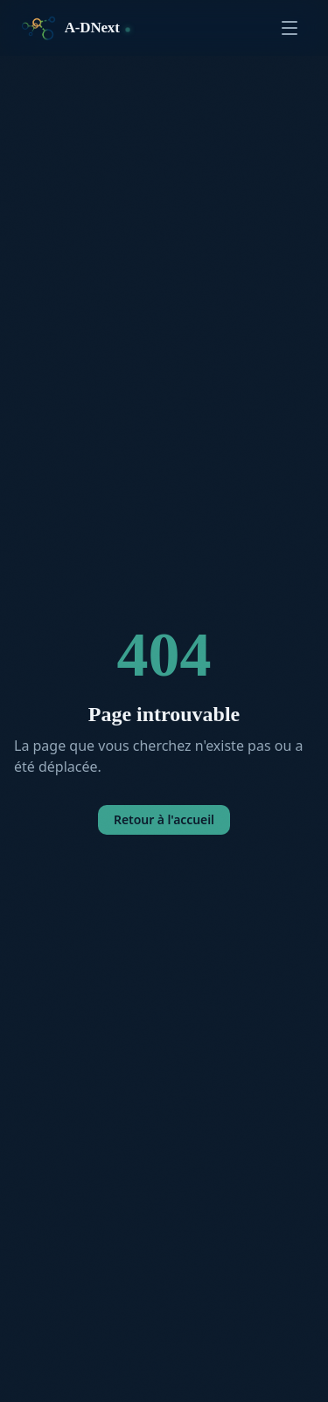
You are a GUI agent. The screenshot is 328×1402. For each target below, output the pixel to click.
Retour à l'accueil (164, 819)
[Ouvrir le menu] (289, 27)
